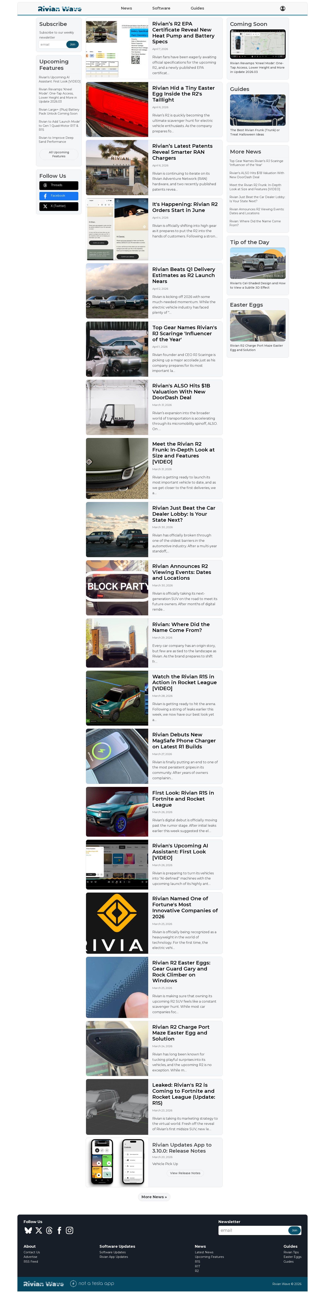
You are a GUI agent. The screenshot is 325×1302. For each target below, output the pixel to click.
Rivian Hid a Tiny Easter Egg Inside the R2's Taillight (183, 94)
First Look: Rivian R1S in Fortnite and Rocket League (183, 799)
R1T (197, 1266)
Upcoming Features (209, 1257)
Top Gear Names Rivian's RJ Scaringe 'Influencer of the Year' (184, 333)
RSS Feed (31, 1261)
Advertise (30, 1257)
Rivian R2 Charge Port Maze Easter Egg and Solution (181, 1033)
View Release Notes (185, 1173)
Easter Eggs (246, 304)
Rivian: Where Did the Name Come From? (181, 627)
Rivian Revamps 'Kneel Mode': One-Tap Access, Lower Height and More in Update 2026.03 (58, 95)
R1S (197, 1261)
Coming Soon (248, 24)
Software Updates (112, 1252)
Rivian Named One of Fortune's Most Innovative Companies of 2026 (185, 907)
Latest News (204, 1252)
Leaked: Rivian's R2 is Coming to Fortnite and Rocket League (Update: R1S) (183, 1094)
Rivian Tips (291, 1252)
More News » (154, 1197)
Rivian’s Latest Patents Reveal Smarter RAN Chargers (182, 152)
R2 (197, 1271)
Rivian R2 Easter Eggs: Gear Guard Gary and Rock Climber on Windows (181, 972)
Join (72, 44)
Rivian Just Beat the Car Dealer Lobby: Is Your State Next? (183, 514)
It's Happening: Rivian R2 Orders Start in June (185, 207)
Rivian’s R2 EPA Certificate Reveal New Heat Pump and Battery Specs (183, 33)
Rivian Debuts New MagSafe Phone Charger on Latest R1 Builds (184, 741)
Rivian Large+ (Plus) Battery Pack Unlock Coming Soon (59, 112)
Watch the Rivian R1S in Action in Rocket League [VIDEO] (184, 683)
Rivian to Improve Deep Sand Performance (56, 140)
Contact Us (32, 1252)
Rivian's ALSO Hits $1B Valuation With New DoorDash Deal (181, 392)
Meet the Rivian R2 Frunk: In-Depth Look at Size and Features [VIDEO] (183, 453)
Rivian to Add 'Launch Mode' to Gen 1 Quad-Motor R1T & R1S (59, 126)
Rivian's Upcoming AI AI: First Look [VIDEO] (60, 79)
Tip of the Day (249, 242)
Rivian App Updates (113, 1257)
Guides (239, 89)
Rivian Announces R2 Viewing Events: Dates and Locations (181, 572)
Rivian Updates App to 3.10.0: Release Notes (182, 1148)
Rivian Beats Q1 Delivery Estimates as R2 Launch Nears (183, 275)
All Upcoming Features (59, 154)
